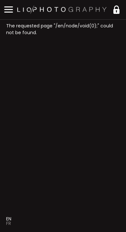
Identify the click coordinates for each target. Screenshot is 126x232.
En (8, 219)
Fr (8, 223)
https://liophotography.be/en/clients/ (116, 9)
